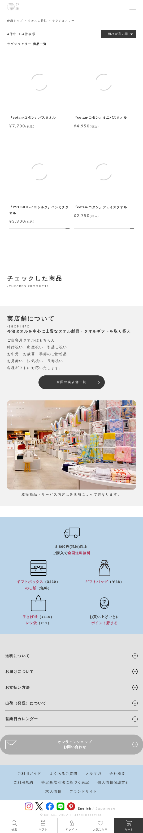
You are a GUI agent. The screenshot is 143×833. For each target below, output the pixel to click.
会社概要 (117, 774)
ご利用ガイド (30, 774)
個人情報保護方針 (113, 782)
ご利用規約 (24, 782)
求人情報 (53, 791)
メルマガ (93, 774)
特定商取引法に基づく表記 (65, 782)
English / (86, 808)
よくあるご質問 (64, 774)
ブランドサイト (84, 791)
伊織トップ (15, 20)
